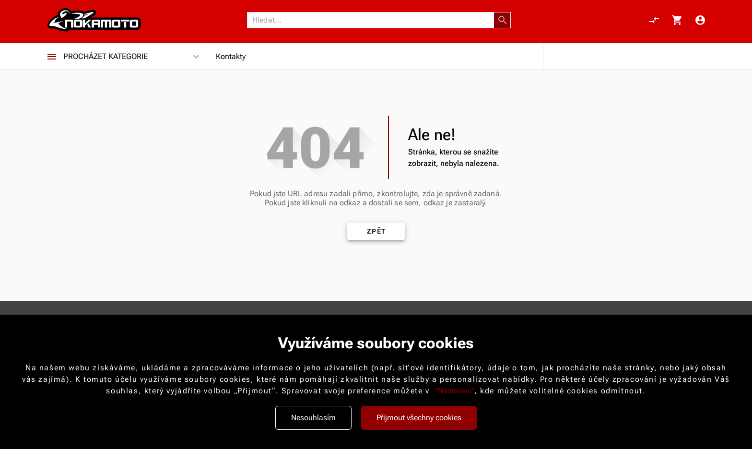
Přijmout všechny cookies (418, 417)
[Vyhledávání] (373, 20)
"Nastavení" (454, 390)
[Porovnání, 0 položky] (654, 20)
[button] (502, 20)
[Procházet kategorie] (51, 56)
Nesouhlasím (313, 417)
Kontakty (231, 56)
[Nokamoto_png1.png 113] (94, 20)
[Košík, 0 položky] (677, 20)
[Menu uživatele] (700, 20)
